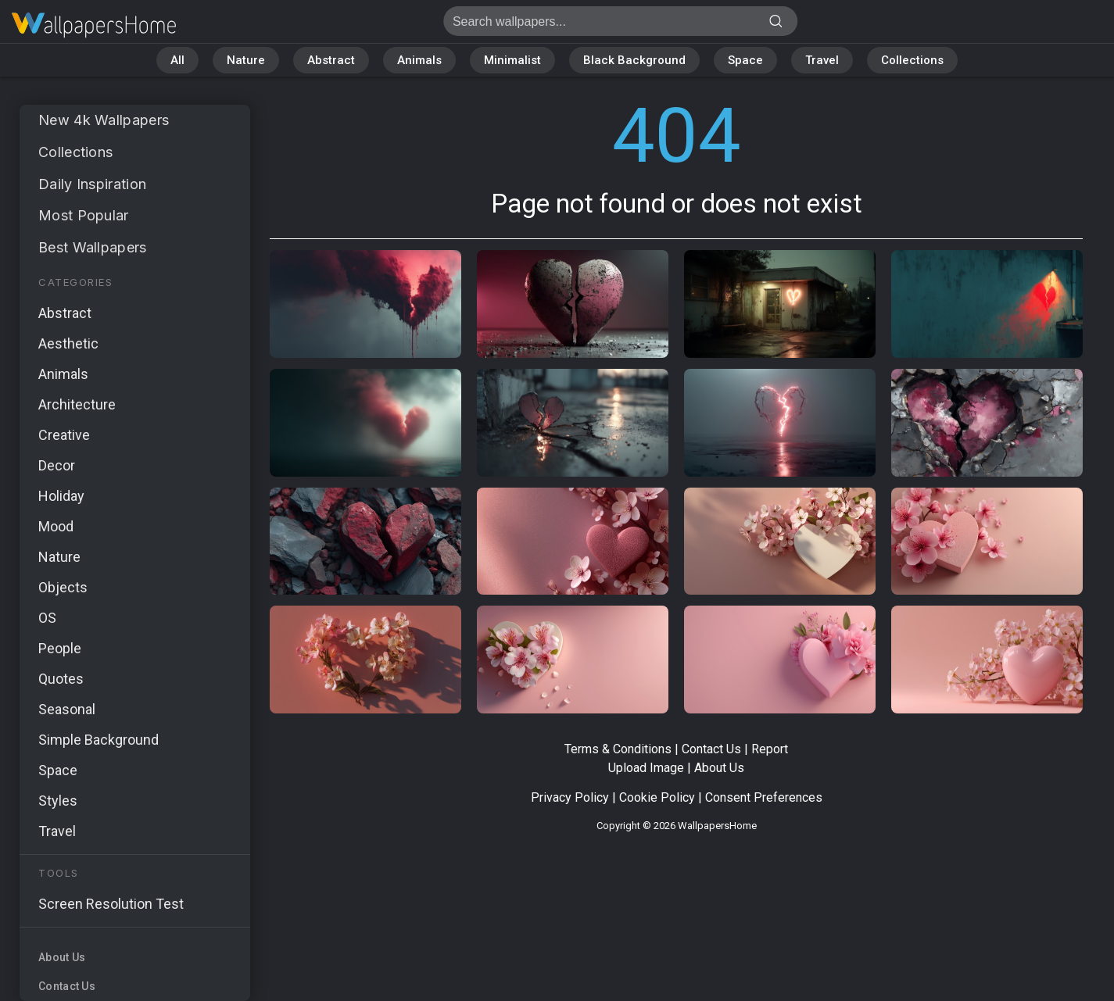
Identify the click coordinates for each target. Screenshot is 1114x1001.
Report (769, 749)
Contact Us (66, 986)
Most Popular (83, 215)
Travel (822, 60)
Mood (55, 526)
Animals (419, 60)
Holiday (61, 496)
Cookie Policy (657, 797)
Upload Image (646, 767)
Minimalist (512, 60)
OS (47, 618)
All (177, 60)
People (59, 648)
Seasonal (66, 709)
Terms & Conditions (618, 749)
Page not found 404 (94, 25)
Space (745, 60)
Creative (64, 435)
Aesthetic (68, 343)
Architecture (77, 404)
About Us (61, 957)
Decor (56, 465)
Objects (63, 587)
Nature (246, 60)
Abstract (331, 60)
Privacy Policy (570, 797)
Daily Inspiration (92, 184)
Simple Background (98, 739)
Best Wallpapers (92, 247)
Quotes (61, 678)
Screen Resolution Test (111, 904)
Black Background (634, 60)
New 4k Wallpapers (103, 120)
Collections (912, 60)
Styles (57, 800)
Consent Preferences (763, 797)
